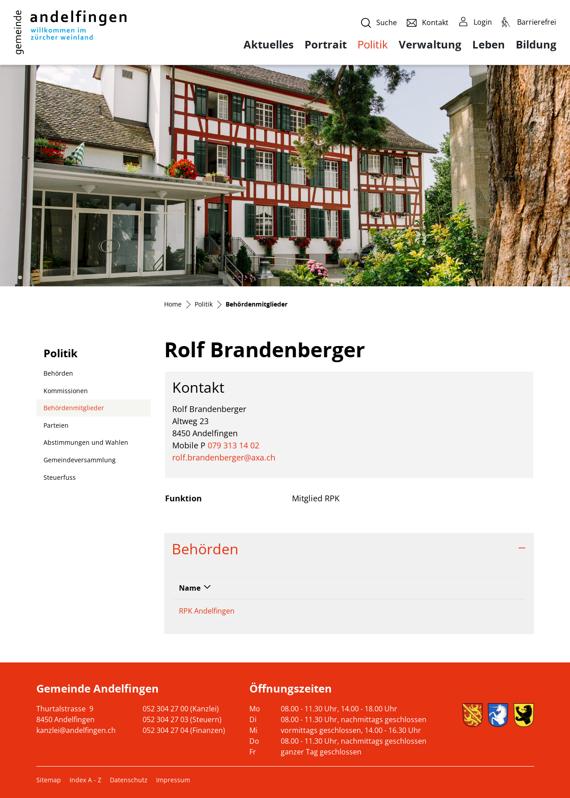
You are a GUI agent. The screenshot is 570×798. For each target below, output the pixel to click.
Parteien (56, 425)
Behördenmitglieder (73, 410)
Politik (372, 44)
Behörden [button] (205, 548)
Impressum (173, 780)
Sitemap (48, 780)
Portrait (326, 44)
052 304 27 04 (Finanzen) (184, 730)
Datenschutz (129, 780)
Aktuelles (269, 44)
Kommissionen (66, 390)
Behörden (58, 373)
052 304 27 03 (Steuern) (182, 719)
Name (189, 588)
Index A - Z (85, 780)
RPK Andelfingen (207, 611)
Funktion (392, 588)
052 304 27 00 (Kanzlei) (181, 709)
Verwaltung (430, 44)
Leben (488, 44)
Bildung (536, 44)
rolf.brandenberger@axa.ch (223, 457)
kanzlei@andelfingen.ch (76, 730)
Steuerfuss (60, 477)
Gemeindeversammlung (80, 460)
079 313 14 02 (233, 445)
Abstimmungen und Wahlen (86, 442)
